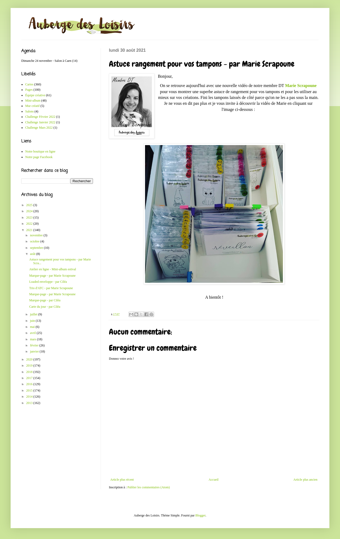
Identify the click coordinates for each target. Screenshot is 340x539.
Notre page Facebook (39, 157)
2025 (29, 205)
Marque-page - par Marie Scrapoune (52, 275)
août (33, 254)
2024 (29, 211)
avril (33, 333)
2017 (29, 378)
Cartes (29, 84)
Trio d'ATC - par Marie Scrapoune (51, 288)
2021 (29, 230)
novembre (37, 235)
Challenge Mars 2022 (39, 127)
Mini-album (32, 100)
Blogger (200, 515)
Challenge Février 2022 (40, 117)
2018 (29, 372)
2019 (29, 365)
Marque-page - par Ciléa (45, 300)
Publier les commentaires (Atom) (149, 487)
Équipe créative (35, 95)
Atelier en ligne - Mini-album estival (52, 269)
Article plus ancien (305, 479)
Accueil (213, 479)
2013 (29, 403)
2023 (29, 217)
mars (33, 339)
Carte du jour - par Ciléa (44, 306)
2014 (29, 396)
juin (33, 321)
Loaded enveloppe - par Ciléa (48, 282)
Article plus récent (122, 479)
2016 (29, 384)
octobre (35, 241)
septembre (37, 248)
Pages (29, 90)
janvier (35, 351)
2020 (29, 359)
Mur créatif (32, 106)
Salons (29, 111)
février (34, 345)
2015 (29, 390)
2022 (29, 223)
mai (33, 327)
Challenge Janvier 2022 (40, 122)
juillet (34, 314)
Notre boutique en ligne (40, 151)
